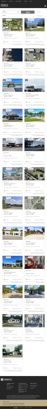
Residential (4, 1)
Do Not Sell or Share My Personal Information (13, 403)
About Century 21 (33, 383)
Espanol (11, 1)
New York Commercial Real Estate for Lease (23, 391)
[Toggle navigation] (45, 5)
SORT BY (39, 16)
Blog (31, 1)
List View (16, 407)
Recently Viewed (28, 407)
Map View (21, 407)
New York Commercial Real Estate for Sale (23, 389)
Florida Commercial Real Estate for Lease (23, 387)
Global (25, 1)
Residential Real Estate (33, 385)
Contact (6, 41)
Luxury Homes (18, 1)
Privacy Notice (6, 401)
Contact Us (32, 388)
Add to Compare (17, 41)
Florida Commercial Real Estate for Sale (23, 385)
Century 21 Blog (32, 386)
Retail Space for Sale (10, 387)
